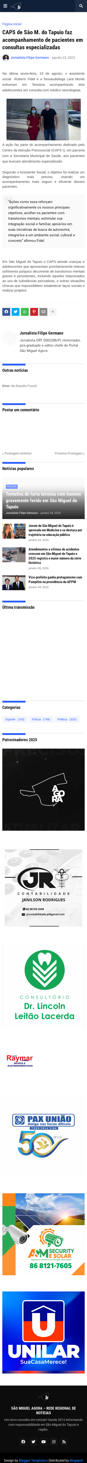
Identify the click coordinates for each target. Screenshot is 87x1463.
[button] (5, 6)
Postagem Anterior (18, 453)
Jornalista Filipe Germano (41, 333)
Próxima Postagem (68, 453)
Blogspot (76, 1460)
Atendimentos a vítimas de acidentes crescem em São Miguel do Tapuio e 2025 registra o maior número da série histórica (55, 556)
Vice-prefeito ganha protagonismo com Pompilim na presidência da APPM (55, 579)
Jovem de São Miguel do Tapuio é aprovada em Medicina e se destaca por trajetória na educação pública (55, 530)
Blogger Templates (33, 1460)
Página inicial (11, 24)
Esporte (15, 719)
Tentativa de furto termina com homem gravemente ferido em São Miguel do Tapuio (43, 500)
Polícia (41, 719)
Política (67, 719)
